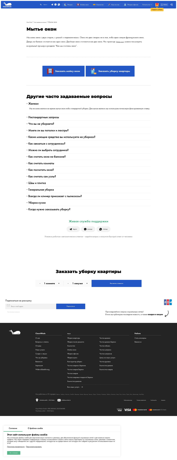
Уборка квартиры (73, 378)
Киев (146, 434)
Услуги (70, 374)
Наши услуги (40, 390)
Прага (161, 434)
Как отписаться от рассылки (17, 352)
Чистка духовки (105, 402)
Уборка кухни (72, 398)
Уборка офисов (72, 394)
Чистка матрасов (105, 394)
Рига (150, 434)
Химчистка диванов (74, 421)
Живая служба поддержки (88, 252)
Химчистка (71, 386)
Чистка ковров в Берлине (76, 406)
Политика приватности (16, 445)
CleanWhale (31, 22)
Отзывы (38, 386)
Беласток (140, 434)
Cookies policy (145, 443)
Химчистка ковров (106, 410)
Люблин (133, 434)
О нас (37, 378)
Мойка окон (71, 390)
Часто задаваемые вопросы (47, 22)
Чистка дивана (104, 378)
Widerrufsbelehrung (42, 410)
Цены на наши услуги (107, 398)
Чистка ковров (72, 413)
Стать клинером (140, 378)
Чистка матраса (105, 390)
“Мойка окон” (122, 41)
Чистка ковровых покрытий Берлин (80, 417)
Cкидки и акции (41, 394)
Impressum (39, 406)
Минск (155, 434)
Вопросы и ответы (42, 382)
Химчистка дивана (106, 406)
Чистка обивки (104, 386)
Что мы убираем (41, 398)
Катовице (126, 434)
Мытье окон (63, 22)
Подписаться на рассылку (18, 337)
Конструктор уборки (74, 402)
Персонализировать (34, 445)
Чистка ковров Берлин (75, 410)
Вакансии (38, 402)
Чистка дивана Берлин (107, 382)
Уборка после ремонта (75, 382)
